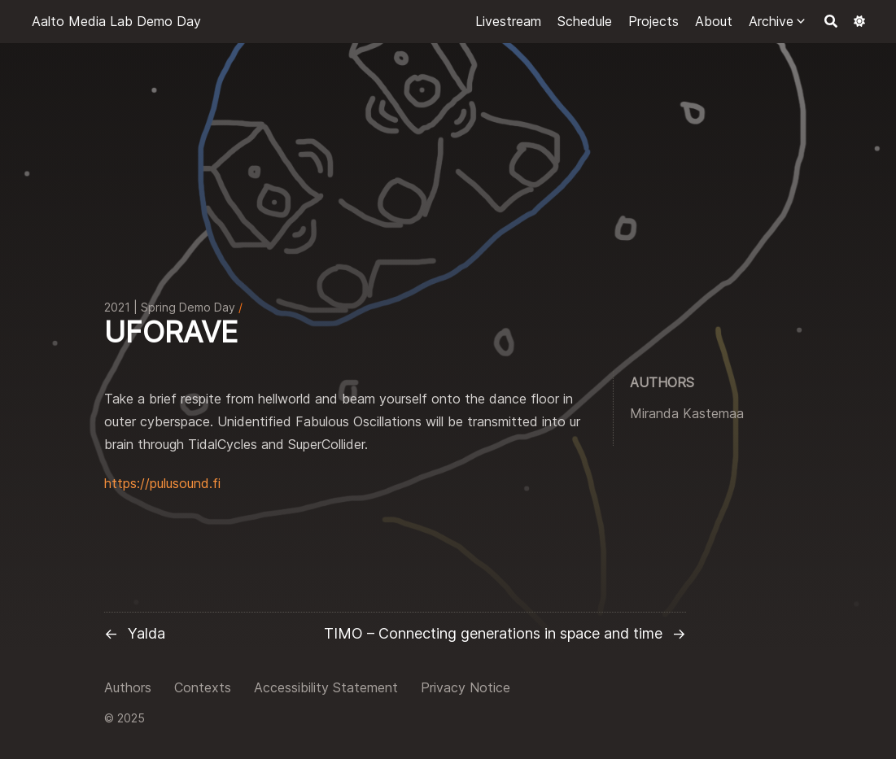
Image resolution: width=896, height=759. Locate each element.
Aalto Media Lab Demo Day (116, 21)
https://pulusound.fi (162, 483)
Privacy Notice (465, 687)
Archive (771, 21)
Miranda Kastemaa (687, 413)
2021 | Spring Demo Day (169, 307)
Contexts (202, 687)
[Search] (830, 21)
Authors (127, 687)
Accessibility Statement (326, 687)
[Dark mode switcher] (859, 21)
